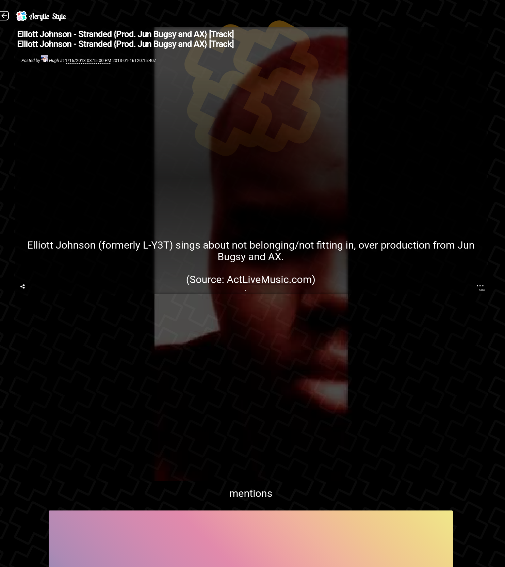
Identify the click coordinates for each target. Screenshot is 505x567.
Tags (482, 290)
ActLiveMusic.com (269, 279)
